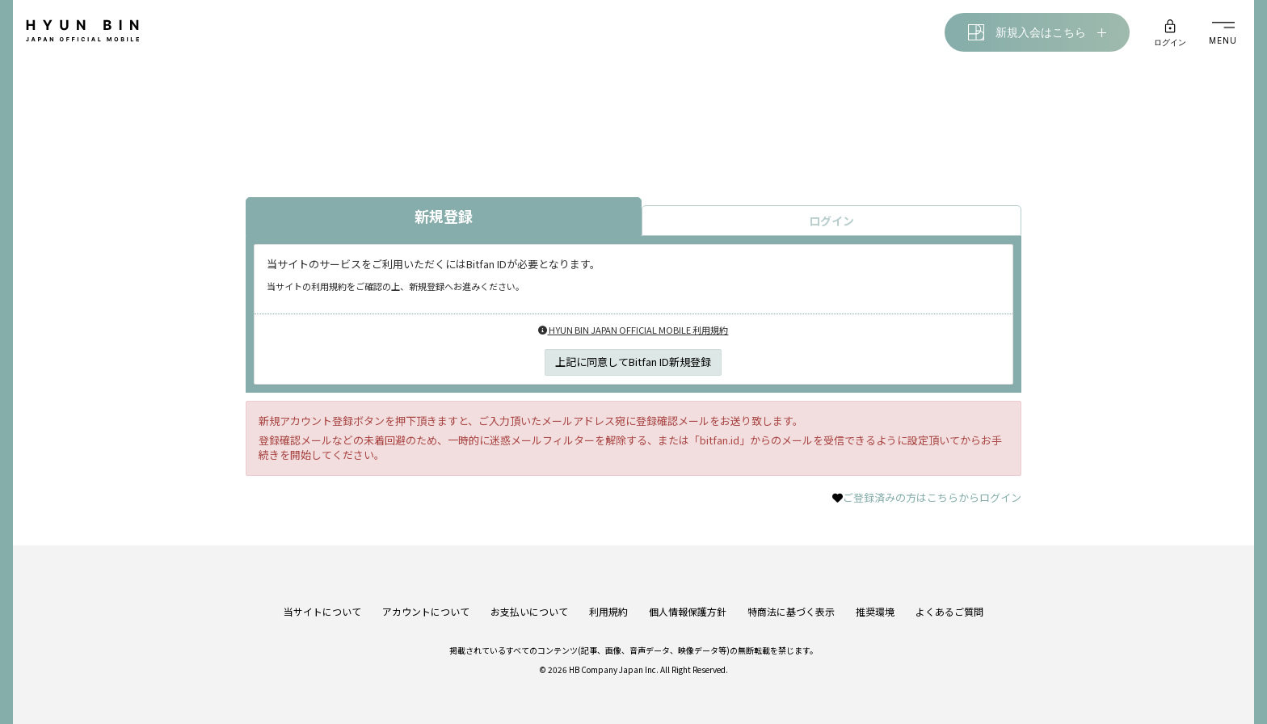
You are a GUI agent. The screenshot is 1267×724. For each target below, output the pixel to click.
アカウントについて (425, 611)
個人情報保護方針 (687, 611)
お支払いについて (529, 611)
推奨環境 (875, 611)
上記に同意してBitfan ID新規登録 (633, 361)
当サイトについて (322, 611)
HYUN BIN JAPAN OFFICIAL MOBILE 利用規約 (633, 329)
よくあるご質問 (949, 611)
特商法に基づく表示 (791, 611)
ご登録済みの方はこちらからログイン (932, 497)
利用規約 (608, 611)
